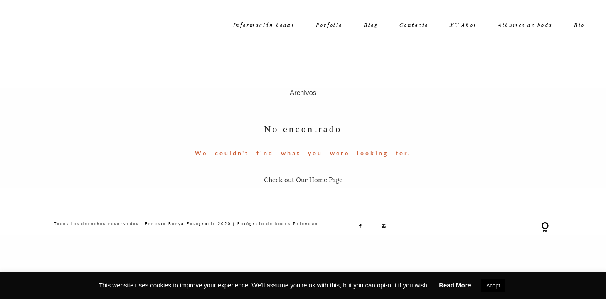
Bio (579, 25)
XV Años (463, 25)
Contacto (414, 25)
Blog (371, 25)
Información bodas (264, 25)
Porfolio (329, 25)
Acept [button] (493, 285)
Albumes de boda (525, 25)
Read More (455, 285)
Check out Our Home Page (303, 179)
